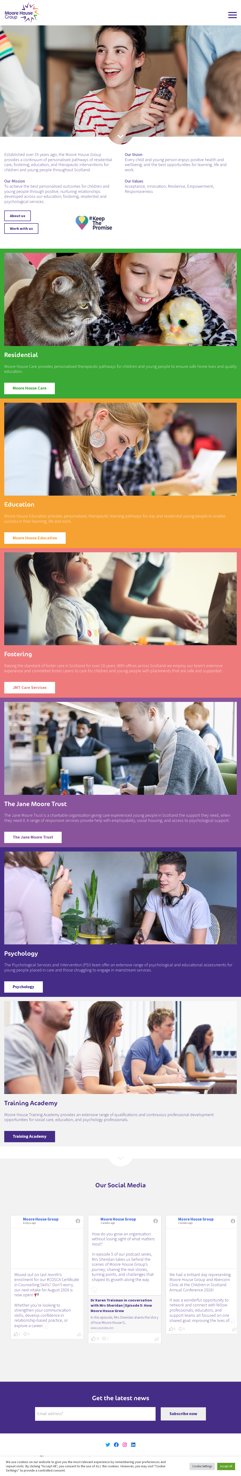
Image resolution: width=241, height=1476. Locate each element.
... (45, 1326)
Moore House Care (29, 388)
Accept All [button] (226, 1466)
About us (17, 216)
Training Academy (30, 1136)
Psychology (23, 987)
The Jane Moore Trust (33, 837)
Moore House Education (35, 538)
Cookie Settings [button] (202, 1466)
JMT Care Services (30, 688)
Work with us (21, 228)
